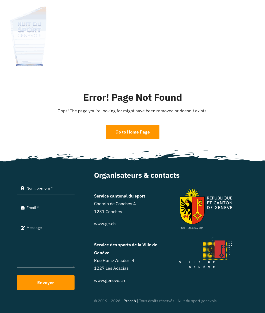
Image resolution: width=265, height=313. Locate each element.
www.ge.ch (105, 223)
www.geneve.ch (109, 280)
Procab (130, 300)
